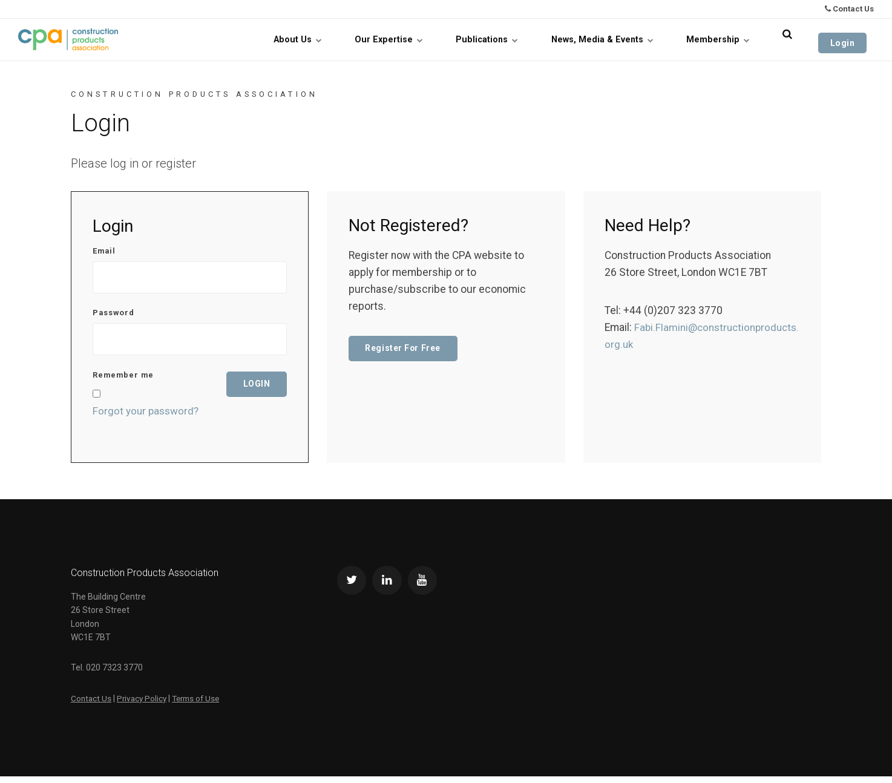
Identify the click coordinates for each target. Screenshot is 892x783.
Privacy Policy (144, 704)
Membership (728, 39)
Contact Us (849, 8)
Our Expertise (399, 39)
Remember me (123, 382)
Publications (497, 39)
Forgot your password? (147, 417)
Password (113, 317)
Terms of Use (201, 704)
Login (849, 39)
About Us (308, 39)
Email (104, 251)
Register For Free (406, 349)
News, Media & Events (612, 39)
